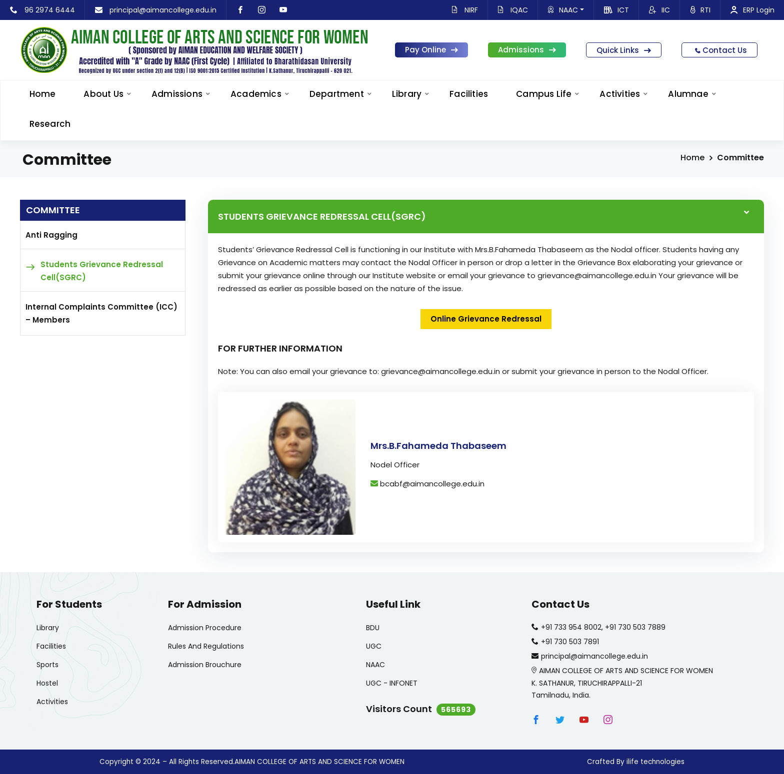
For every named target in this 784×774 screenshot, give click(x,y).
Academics (256, 94)
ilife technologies (655, 762)
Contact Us (719, 50)
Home (692, 157)
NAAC (566, 10)
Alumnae (688, 94)
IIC (659, 10)
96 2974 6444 (42, 10)
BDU (373, 628)
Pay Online (431, 49)
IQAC (513, 10)
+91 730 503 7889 (635, 627)
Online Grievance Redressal (486, 319)
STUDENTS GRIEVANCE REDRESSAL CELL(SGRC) (322, 216)
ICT (616, 10)
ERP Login (752, 10)
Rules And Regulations (206, 646)
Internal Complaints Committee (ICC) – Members (102, 313)
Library (407, 94)
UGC (374, 646)
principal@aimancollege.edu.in (155, 10)
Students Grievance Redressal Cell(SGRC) (101, 271)
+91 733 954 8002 (571, 627)
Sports (47, 665)
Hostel (47, 683)
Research (50, 124)
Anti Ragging (52, 235)
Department (337, 94)
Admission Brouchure (205, 665)
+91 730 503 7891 (570, 642)
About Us (104, 94)
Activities (620, 94)
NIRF (465, 10)
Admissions (527, 49)
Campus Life (544, 94)
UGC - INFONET (392, 683)
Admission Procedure (205, 628)
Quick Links (623, 50)
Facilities (469, 94)
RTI (700, 10)
